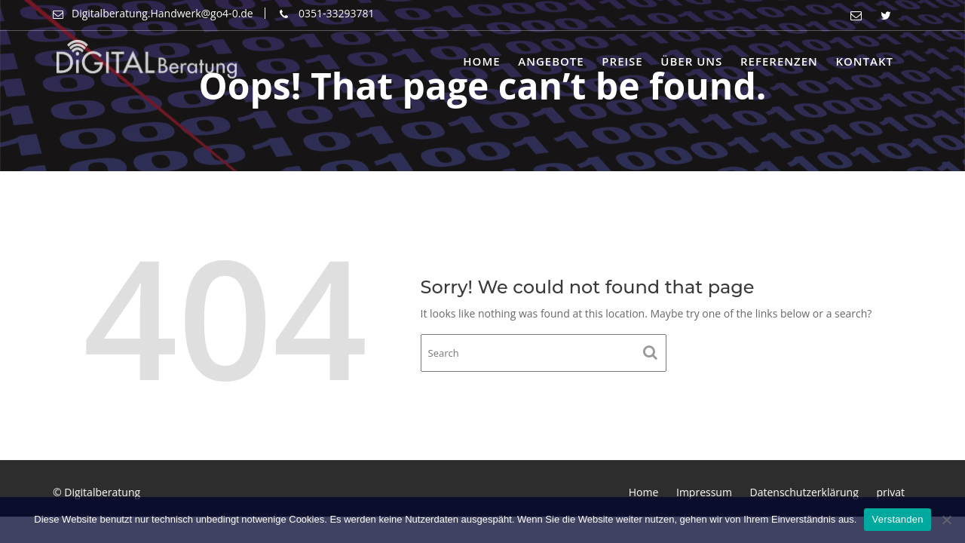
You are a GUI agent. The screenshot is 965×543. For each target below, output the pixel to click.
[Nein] (946, 519)
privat (890, 492)
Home (481, 61)
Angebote (551, 61)
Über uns (691, 61)
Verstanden (897, 519)
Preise (622, 61)
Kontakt (864, 61)
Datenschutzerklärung (804, 492)
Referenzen (779, 61)
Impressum (704, 492)
